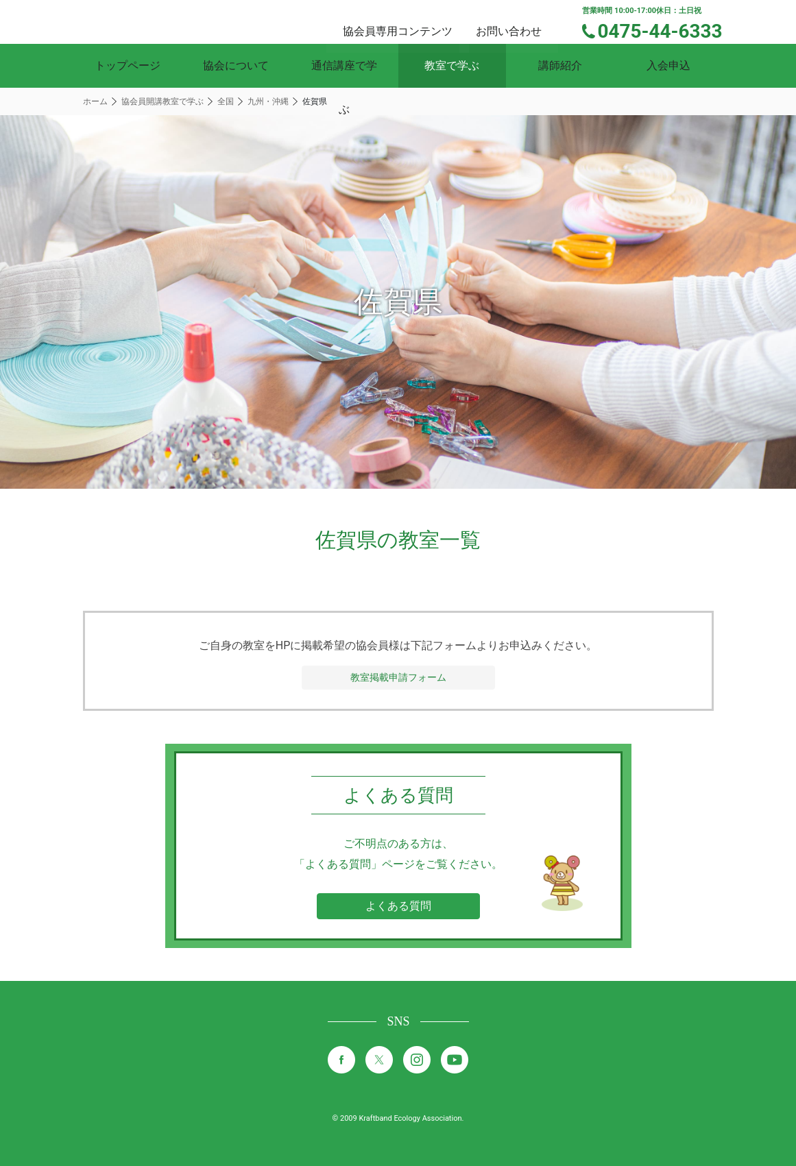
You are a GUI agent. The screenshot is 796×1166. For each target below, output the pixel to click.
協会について (236, 65)
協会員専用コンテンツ (414, 21)
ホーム (95, 101)
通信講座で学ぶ (344, 65)
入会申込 (668, 65)
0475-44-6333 (669, 29)
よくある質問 (398, 905)
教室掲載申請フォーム (398, 677)
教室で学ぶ (451, 65)
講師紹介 (560, 65)
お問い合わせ (521, 21)
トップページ (127, 65)
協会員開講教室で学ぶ (162, 101)
